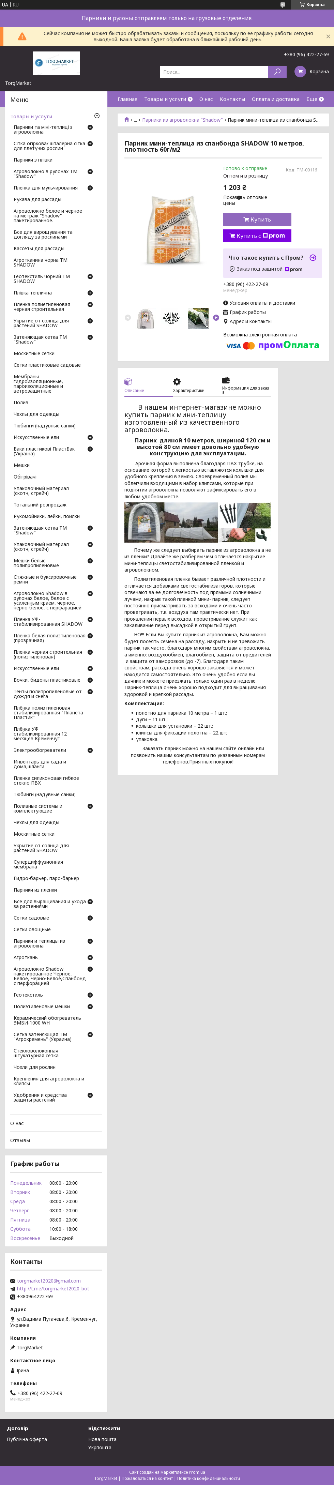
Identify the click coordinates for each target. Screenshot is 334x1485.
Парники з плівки (33, 160)
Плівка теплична (33, 293)
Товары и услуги (165, 98)
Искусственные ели (36, 437)
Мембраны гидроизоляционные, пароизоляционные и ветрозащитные (38, 384)
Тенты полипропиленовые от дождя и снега (48, 694)
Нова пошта (102, 1439)
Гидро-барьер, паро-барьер (46, 878)
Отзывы (20, 1140)
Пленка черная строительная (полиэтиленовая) (48, 655)
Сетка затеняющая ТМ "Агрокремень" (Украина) (43, 1037)
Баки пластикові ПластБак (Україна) (44, 451)
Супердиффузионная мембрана (38, 865)
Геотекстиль (28, 995)
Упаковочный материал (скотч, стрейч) (41, 491)
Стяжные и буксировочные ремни (45, 580)
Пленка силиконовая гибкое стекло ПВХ (46, 781)
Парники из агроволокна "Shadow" (182, 120)
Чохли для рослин (35, 1067)
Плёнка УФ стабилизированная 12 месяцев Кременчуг (40, 734)
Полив (21, 403)
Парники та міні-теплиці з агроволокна (43, 130)
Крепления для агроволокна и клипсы (49, 1081)
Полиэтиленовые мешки (42, 1007)
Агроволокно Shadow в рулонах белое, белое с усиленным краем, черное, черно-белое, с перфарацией (47, 601)
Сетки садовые (31, 918)
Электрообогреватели (40, 750)
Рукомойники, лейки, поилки (47, 516)
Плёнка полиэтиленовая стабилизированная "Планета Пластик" (48, 713)
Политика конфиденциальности (208, 1478)
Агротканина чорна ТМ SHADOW (40, 263)
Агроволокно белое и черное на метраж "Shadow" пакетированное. (48, 216)
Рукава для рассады (37, 199)
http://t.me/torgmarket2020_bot (53, 1289)
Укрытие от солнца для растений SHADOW (41, 323)
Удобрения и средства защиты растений (40, 1098)
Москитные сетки (34, 354)
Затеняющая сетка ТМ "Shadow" (40, 340)
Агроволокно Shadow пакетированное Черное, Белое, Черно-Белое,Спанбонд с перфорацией (50, 976)
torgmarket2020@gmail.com (49, 1281)
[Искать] (277, 72)
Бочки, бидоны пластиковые (47, 680)
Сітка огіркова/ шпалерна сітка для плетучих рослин (49, 146)
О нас (206, 98)
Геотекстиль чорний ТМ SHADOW (42, 279)
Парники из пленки (35, 890)
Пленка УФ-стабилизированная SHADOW (48, 622)
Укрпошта (99, 1447)
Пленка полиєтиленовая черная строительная (42, 307)
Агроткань (26, 957)
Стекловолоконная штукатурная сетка (36, 1053)
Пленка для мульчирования (46, 188)
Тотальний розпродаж (40, 505)
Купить (260, 219)
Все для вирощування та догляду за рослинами (43, 235)
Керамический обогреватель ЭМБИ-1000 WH (47, 1021)
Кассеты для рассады (39, 249)
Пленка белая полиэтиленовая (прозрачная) (50, 638)
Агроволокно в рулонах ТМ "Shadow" (45, 174)
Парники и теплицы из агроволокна (39, 944)
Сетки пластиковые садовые (47, 365)
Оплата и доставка (276, 98)
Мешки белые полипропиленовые (36, 563)
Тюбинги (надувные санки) (45, 426)
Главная (127, 98)
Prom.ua (197, 1472)
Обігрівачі (25, 477)
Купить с (261, 236)
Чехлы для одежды (36, 414)
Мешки (22, 465)
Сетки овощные (32, 930)
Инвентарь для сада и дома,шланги (40, 764)
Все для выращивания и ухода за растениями (50, 904)
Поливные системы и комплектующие (38, 809)
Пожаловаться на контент (147, 1478)
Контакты (232, 98)
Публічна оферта (27, 1439)
